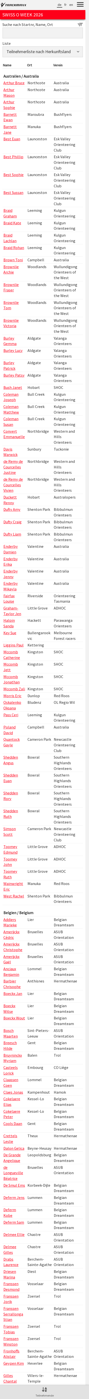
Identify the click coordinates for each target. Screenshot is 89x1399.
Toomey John (10, 862)
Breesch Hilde (10, 1045)
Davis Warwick (10, 452)
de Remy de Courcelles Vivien (13, 485)
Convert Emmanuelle (14, 434)
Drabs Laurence (10, 1262)
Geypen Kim (13, 1363)
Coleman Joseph (10, 397)
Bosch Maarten (10, 1033)
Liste (6, 43)
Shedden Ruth (10, 813)
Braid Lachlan (10, 238)
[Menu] (80, 5)
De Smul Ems (14, 1185)
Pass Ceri (10, 714)
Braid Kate (12, 222)
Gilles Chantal (10, 1378)
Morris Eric (12, 695)
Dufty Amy (11, 509)
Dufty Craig (12, 521)
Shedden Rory (10, 795)
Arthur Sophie (9, 104)
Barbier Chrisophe (12, 984)
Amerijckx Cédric (11, 934)
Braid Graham (10, 213)
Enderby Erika (10, 561)
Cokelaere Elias (11, 1101)
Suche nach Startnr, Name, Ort (42, 24)
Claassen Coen (10, 1082)
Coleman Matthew (11, 409)
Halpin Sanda (9, 623)
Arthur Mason (9, 92)
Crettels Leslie (10, 1138)
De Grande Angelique (12, 1157)
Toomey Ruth (10, 874)
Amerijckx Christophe (12, 947)
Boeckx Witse (9, 1008)
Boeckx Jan (12, 993)
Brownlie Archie (11, 269)
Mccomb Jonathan (11, 679)
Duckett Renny (10, 500)
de (60, 4)
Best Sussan (13, 192)
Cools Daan (12, 1123)
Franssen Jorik (10, 1299)
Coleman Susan (10, 421)
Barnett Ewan (10, 117)
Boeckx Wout (14, 1018)
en (71, 4)
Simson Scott (9, 831)
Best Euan (11, 138)
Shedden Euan (10, 778)
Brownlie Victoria (11, 323)
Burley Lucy (13, 350)
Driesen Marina (9, 1274)
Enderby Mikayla (10, 586)
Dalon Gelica (13, 1148)
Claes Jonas (13, 1092)
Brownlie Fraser (11, 287)
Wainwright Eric (13, 886)
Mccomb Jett (10, 667)
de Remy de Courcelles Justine (13, 467)
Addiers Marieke (10, 922)
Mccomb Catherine (11, 654)
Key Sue (9, 632)
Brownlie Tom (11, 305)
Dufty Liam (12, 534)
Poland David (9, 730)
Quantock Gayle (11, 742)
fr (65, 4)
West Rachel (13, 896)
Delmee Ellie (14, 1234)
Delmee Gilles (9, 1249)
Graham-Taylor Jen (12, 611)
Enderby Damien (10, 549)
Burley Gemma (10, 341)
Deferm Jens (14, 1197)
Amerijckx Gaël (11, 959)
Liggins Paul (13, 645)
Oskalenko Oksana (12, 705)
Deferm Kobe (9, 1212)
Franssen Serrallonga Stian (13, 1314)
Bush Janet (12, 387)
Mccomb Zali (14, 688)
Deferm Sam (13, 1222)
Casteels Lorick (10, 1070)
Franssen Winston (10, 1341)
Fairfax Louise (9, 598)
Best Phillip (13, 156)
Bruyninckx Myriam (12, 1058)
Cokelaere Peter (11, 1114)
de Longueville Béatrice (13, 1173)
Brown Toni (13, 259)
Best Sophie (13, 174)
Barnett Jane (10, 129)
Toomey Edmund (10, 849)
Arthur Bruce (14, 82)
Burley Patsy (14, 375)
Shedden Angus (10, 760)
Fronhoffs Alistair (11, 1354)
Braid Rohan (13, 247)
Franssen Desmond (11, 1286)
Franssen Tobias (10, 1329)
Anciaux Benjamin (11, 971)
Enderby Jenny (10, 574)
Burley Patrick (9, 365)
